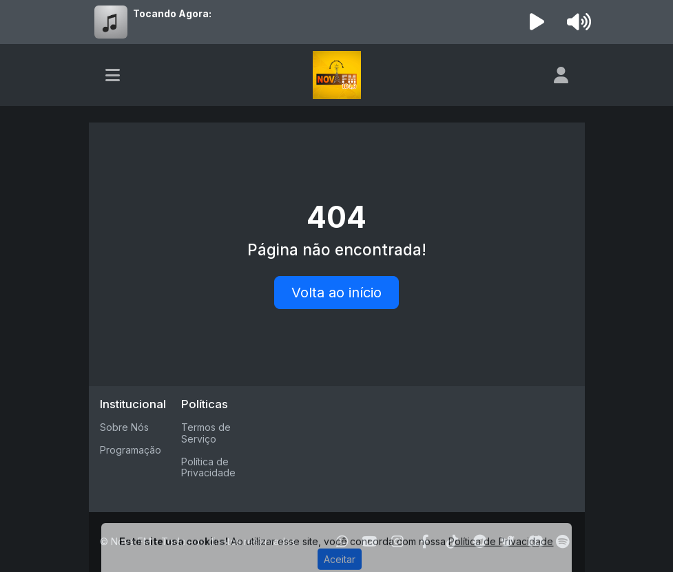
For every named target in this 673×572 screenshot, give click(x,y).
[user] (561, 75)
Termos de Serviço (206, 433)
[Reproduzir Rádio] (536, 22)
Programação (130, 450)
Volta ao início (336, 292)
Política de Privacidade (208, 467)
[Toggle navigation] (112, 75)
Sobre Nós (124, 427)
